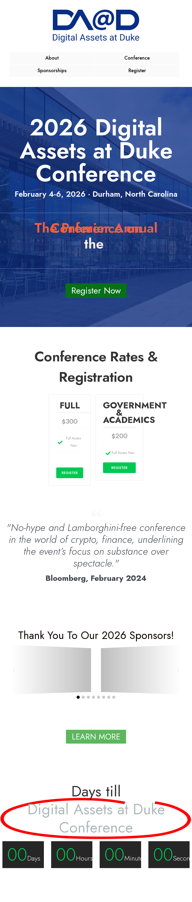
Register (137, 70)
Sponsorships (52, 70)
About (52, 58)
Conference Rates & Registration (96, 366)
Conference (137, 58)
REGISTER (70, 472)
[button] (13, 669)
